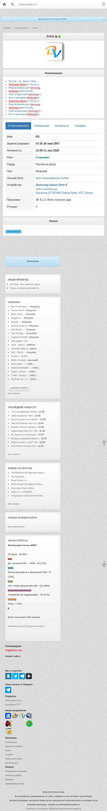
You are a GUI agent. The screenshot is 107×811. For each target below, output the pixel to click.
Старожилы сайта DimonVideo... (27, 495)
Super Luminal (18, 371)
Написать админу (13, 775)
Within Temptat (18, 360)
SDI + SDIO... (18, 352)
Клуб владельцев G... (26, 94)
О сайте (9, 754)
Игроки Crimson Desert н (23, 427)
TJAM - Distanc (18, 375)
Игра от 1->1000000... (22, 492)
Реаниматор (11, 742)
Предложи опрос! (35, 626)
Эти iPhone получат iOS (23, 446)
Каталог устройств (14, 746)
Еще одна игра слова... (23, 488)
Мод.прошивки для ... (26, 87)
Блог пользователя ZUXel (52, 178)
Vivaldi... (15, 356)
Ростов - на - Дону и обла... (23, 81)
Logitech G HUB (19, 337)
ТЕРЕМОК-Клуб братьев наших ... (28, 472)
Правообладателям (14, 783)
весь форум (13, 504)
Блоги (8, 750)
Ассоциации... (18, 476)
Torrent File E (17, 310)
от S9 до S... (25, 84)
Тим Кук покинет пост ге (23, 423)
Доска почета (11, 763)
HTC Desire (85, 192)
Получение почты (13, 700)
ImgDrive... (16, 318)
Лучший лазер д (19, 348)
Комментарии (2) (16, 626)
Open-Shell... (17, 314)
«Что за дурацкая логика (24, 411)
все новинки (14, 393)
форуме (27, 468)
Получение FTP (12, 704)
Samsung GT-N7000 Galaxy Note (56, 192)
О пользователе (18, 125)
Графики (80, 125)
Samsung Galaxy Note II (51, 184)
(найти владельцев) (46, 189)
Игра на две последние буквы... (27, 484)
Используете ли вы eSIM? (52, 19)
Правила (9, 779)
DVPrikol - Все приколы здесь (25, 284)
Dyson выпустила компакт (24, 419)
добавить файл (19, 387)
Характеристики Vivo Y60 (24, 431)
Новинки (14, 302)
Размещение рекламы (16, 771)
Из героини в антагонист (23, 434)
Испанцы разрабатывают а (25, 438)
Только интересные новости (24, 288)
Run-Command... (19, 306)
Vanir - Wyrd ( (18, 344)
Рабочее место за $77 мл (24, 442)
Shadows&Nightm (20, 367)
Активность (62, 125)
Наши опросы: (18, 540)
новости (30, 407)
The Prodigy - (18, 333)
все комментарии (16, 526)
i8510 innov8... (22, 91)
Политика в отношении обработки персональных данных (53, 809)
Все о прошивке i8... (25, 97)
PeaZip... (15, 322)
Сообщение (41, 125)
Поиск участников (13, 759)
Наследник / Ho (19, 341)
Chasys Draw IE (19, 325)
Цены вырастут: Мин (22, 415)
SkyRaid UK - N (19, 379)
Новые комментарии (22, 517)
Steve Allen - (17, 364)
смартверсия (13, 231)
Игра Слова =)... (19, 480)
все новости (14, 454)
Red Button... (17, 329)
